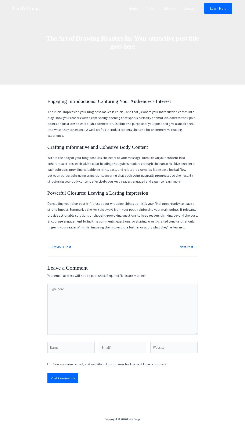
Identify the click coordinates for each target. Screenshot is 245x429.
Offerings (171, 8)
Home (137, 8)
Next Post (188, 247)
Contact (191, 8)
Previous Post (60, 247)
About (153, 8)
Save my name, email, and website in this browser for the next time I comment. (110, 366)
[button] (218, 8)
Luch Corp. (26, 8)
